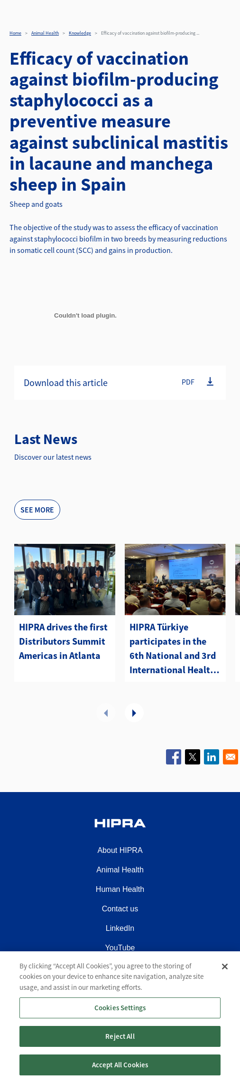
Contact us (120, 909)
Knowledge (80, 33)
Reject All (120, 1046)
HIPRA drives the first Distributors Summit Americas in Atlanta (63, 641)
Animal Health (45, 33)
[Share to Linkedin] (211, 756)
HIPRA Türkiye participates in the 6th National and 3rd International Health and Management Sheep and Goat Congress (172, 649)
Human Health (120, 889)
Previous (105, 712)
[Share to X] (192, 756)
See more (37, 509)
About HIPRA (119, 850)
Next (134, 712)
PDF (188, 382)
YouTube (120, 948)
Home (15, 33)
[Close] (224, 976)
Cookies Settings (120, 1017)
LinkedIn (120, 928)
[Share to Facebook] (173, 756)
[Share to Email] (230, 756)
